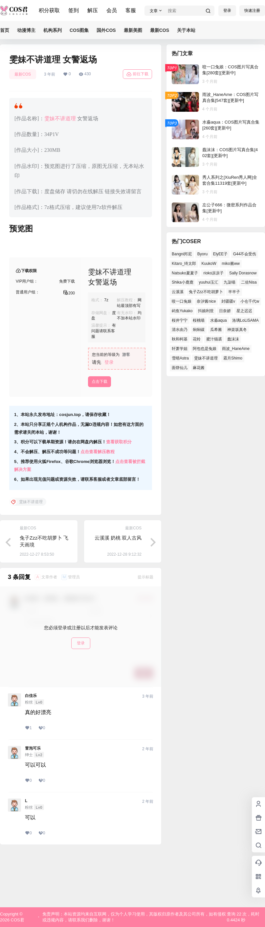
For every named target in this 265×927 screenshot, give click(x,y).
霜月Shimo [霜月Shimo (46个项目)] (232, 358)
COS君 (17, 919)
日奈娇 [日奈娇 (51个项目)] (225, 311)
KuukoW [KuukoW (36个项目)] (208, 263)
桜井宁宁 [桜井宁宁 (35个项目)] (180, 320)
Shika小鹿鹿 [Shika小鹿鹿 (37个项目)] (182, 282)
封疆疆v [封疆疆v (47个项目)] (228, 301)
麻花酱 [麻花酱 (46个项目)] (199, 367)
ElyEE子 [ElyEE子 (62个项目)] (220, 254)
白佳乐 (31, 749)
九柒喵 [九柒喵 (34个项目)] (229, 282)
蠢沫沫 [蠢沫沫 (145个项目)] (233, 339)
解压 (92, 10)
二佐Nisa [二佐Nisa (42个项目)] (249, 282)
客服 (130, 10)
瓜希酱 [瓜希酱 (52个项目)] (216, 329)
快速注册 (252, 10)
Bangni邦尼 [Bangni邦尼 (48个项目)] (182, 254)
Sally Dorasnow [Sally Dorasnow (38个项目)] (242, 273)
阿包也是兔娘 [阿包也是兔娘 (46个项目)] (204, 348)
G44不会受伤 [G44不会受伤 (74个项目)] (244, 254)
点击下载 (99, 434)
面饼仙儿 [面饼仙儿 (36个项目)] (180, 367)
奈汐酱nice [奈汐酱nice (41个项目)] (206, 301)
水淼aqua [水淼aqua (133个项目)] (218, 320)
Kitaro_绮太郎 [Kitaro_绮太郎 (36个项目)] (184, 263)
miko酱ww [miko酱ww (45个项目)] (231, 263)
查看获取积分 (119, 494)
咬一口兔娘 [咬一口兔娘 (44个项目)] (181, 301)
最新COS (22, 74)
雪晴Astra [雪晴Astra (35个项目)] (180, 358)
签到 (73, 10)
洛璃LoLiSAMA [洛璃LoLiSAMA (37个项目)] (245, 320)
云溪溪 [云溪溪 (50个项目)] (178, 292)
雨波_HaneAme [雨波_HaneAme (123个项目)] (236, 348)
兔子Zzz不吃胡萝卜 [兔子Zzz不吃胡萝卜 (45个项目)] (206, 292)
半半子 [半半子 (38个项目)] (234, 292)
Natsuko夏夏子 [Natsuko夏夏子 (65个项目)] (185, 273)
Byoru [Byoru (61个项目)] (202, 254)
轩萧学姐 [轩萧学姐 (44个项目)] (180, 348)
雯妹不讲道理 (60, 118)
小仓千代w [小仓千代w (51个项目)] (249, 301)
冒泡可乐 (33, 801)
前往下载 (137, 74)
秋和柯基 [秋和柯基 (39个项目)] (180, 339)
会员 (111, 10)
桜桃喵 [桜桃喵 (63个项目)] (199, 320)
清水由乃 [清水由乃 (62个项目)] (180, 329)
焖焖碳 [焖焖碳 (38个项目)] (199, 329)
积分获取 (49, 10)
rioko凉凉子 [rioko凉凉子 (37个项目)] (213, 273)
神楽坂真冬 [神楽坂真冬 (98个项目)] (237, 329)
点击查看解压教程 (97, 504)
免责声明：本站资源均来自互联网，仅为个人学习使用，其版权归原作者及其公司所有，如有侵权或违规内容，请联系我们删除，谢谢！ (134, 917)
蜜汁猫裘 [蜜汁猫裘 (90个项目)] (214, 339)
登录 (227, 10)
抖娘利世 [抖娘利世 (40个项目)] (206, 311)
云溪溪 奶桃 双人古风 (118, 590)
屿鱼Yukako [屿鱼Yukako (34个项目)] (182, 311)
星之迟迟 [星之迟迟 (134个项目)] (244, 311)
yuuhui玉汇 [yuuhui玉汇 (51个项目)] (208, 282)
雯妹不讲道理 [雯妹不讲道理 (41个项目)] (206, 358)
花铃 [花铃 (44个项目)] (197, 339)
